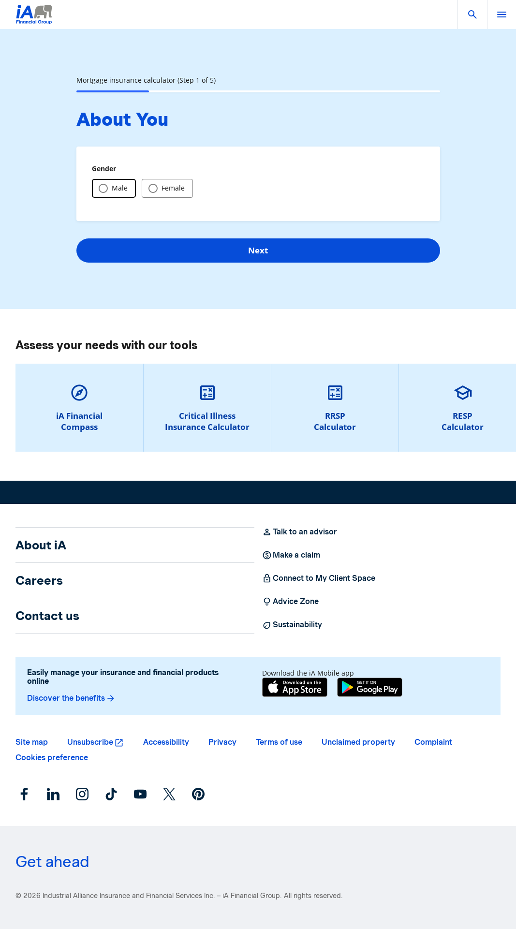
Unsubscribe (90, 742)
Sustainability (292, 625)
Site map (31, 742)
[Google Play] (369, 688)
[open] (501, 14)
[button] (472, 14)
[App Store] (294, 688)
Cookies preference (51, 757)
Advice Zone (290, 601)
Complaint (433, 742)
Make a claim (291, 555)
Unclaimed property (358, 742)
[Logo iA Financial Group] (34, 20)
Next (258, 250)
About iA (40, 545)
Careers (39, 580)
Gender (104, 168)
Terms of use (279, 742)
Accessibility (166, 742)
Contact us (47, 615)
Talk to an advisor (299, 532)
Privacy (222, 742)
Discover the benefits (71, 698)
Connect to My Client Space (318, 578)
